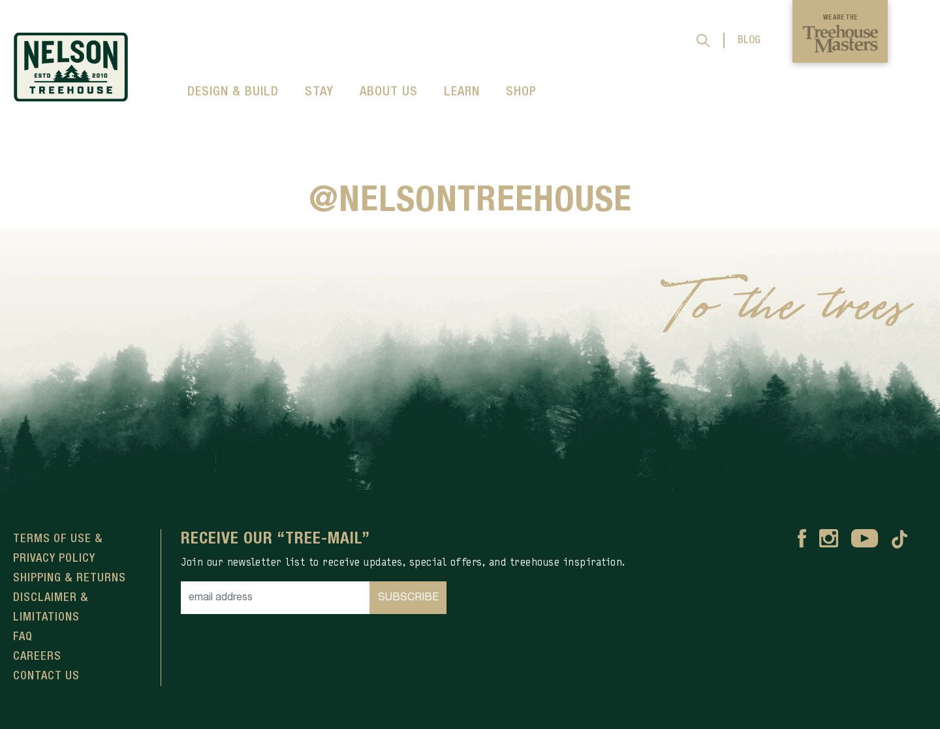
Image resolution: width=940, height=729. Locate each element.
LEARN (462, 92)
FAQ (23, 637)
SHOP (521, 92)
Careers (37, 656)
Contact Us (46, 676)
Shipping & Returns (69, 578)
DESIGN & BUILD (233, 92)
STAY (319, 92)
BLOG (749, 40)
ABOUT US (389, 92)
